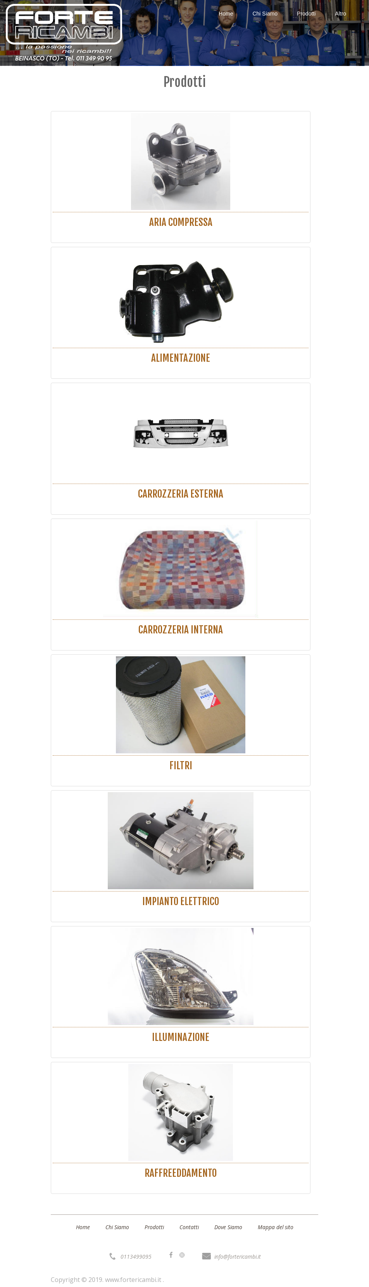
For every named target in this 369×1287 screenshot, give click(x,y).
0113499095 (134, 1256)
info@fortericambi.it (237, 1256)
